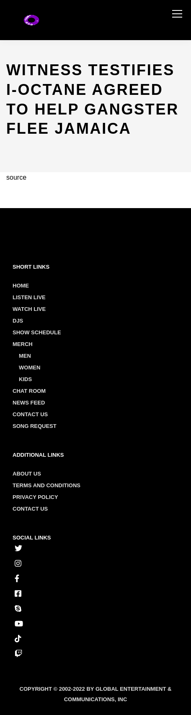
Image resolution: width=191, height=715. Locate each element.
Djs (18, 321)
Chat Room (29, 391)
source (16, 177)
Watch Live (29, 309)
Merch (23, 344)
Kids (25, 379)
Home (21, 285)
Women (29, 367)
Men (25, 356)
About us (27, 474)
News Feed (29, 402)
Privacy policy (35, 497)
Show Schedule (37, 332)
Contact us (30, 509)
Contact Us (30, 414)
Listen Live (29, 297)
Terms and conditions (46, 485)
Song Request (35, 426)
